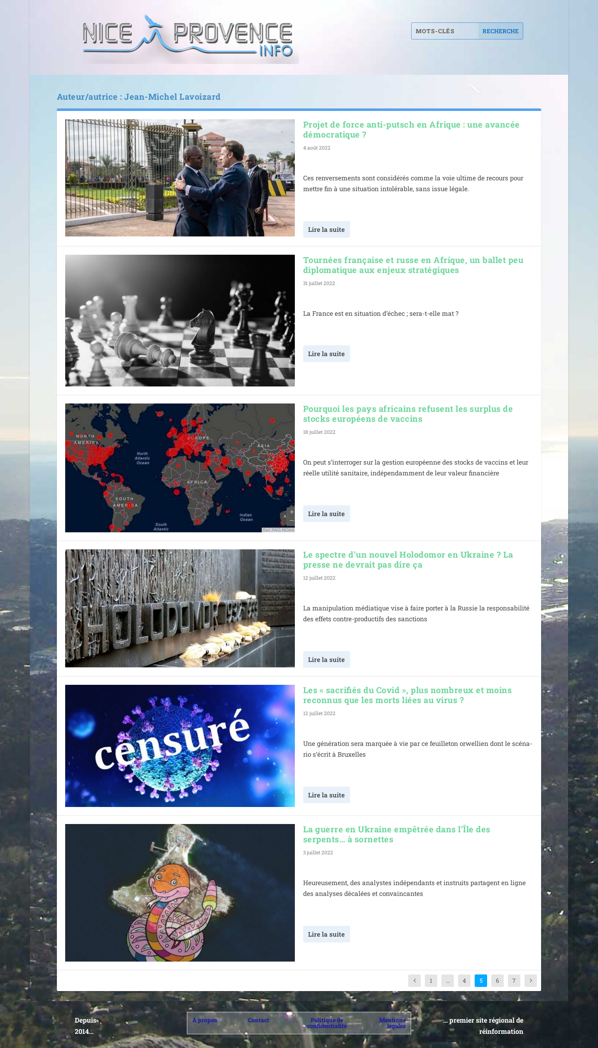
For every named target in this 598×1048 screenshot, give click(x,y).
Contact (258, 1020)
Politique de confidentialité (327, 1023)
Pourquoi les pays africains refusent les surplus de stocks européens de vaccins (408, 413)
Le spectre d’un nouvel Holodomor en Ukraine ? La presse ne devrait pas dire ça (408, 559)
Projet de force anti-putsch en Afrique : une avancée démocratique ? (411, 129)
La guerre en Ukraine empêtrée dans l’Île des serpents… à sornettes (396, 834)
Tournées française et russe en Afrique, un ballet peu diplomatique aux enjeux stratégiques (413, 264)
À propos (204, 1020)
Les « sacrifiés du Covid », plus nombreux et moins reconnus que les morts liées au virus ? (407, 694)
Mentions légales (392, 1023)
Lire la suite (326, 229)
